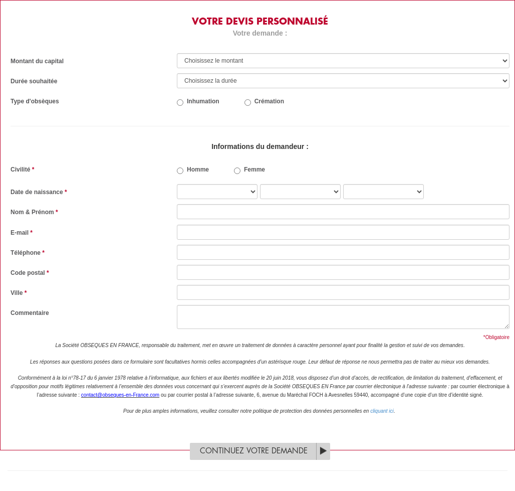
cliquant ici (382, 411)
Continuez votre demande (254, 451)
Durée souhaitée (34, 81)
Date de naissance (39, 192)
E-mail (22, 232)
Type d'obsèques (35, 101)
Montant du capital (37, 61)
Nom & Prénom (34, 212)
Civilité (22, 169)
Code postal (30, 272)
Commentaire (30, 312)
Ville (19, 292)
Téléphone (28, 252)
